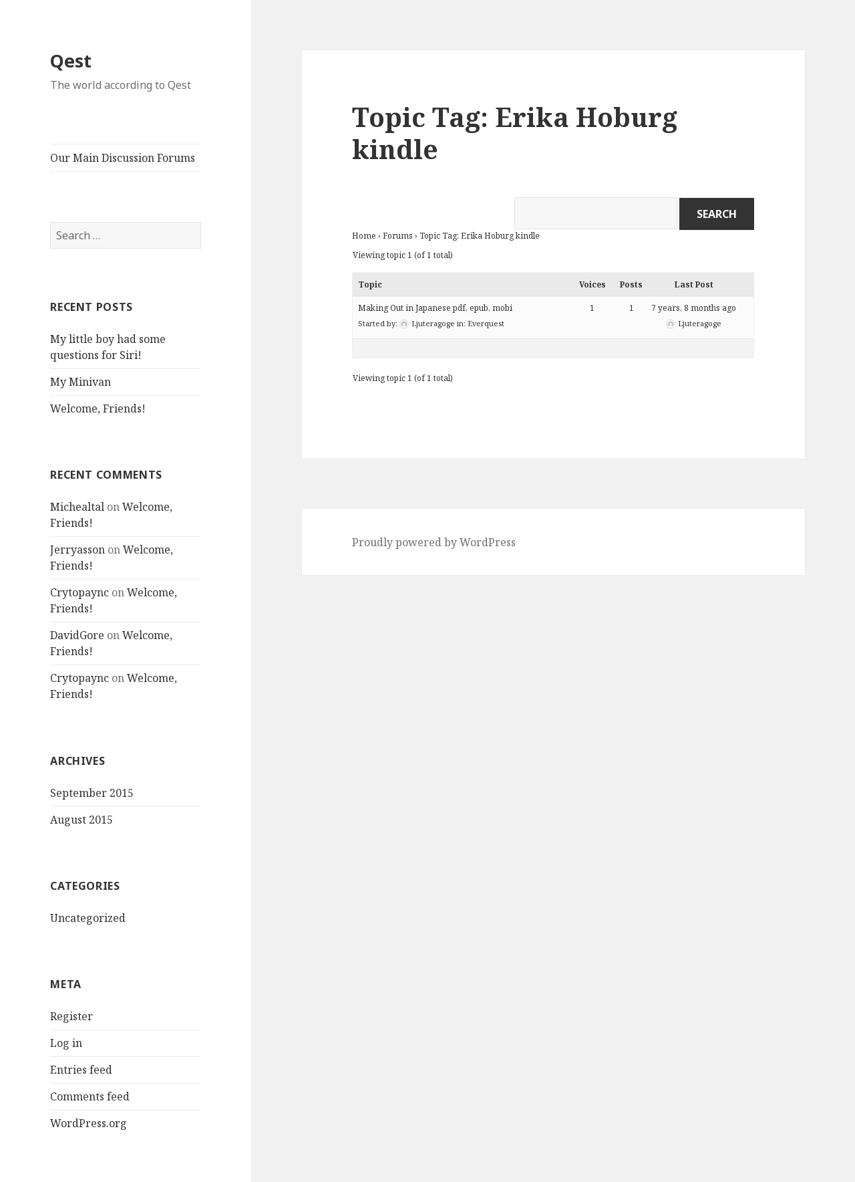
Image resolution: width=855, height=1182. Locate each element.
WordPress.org (88, 1123)
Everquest (486, 323)
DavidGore (77, 635)
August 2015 (81, 819)
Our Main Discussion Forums (122, 157)
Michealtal (77, 506)
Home (364, 235)
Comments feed (90, 1096)
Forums (398, 235)
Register (71, 1016)
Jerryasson (77, 549)
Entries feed (81, 1069)
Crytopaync (79, 592)
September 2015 (92, 793)
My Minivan (80, 381)
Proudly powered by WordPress (434, 542)
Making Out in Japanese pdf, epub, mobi (435, 308)
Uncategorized (88, 918)
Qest (71, 60)
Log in (66, 1043)
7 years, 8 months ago (693, 308)
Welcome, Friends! (98, 408)
